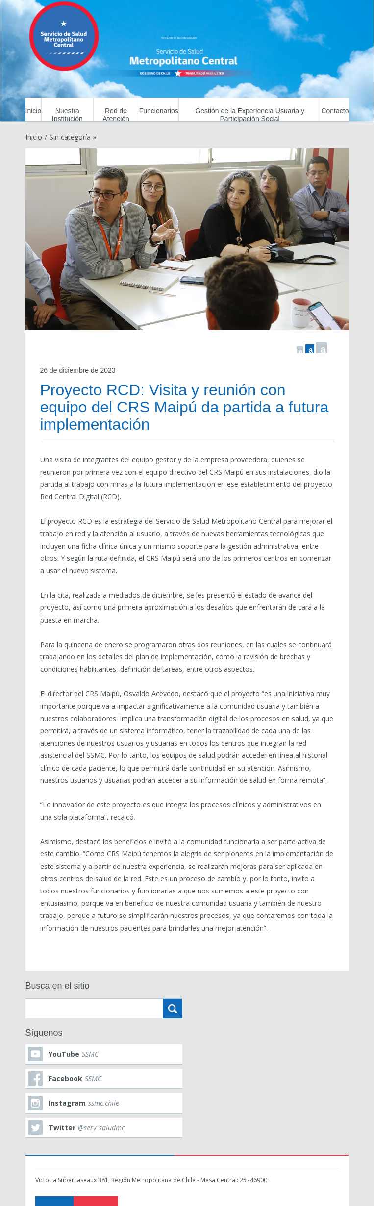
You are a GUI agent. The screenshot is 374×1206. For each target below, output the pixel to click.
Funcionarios (158, 111)
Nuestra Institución (67, 114)
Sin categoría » (73, 137)
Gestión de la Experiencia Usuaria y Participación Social (249, 114)
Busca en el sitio (57, 985)
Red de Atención (115, 114)
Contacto (335, 111)
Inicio (33, 111)
